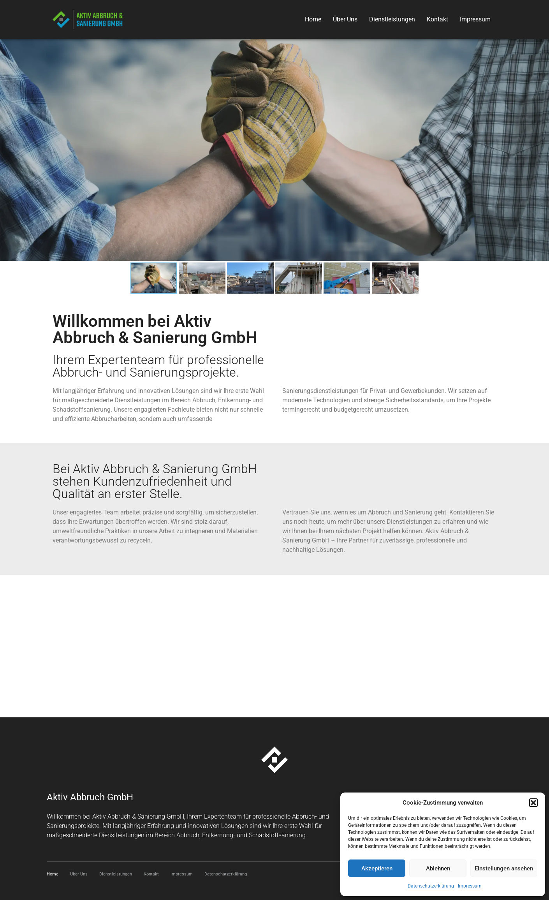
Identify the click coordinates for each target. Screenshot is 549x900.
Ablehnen (438, 868)
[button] (533, 803)
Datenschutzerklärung (431, 886)
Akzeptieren (376, 868)
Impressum (470, 886)
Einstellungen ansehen (504, 868)
